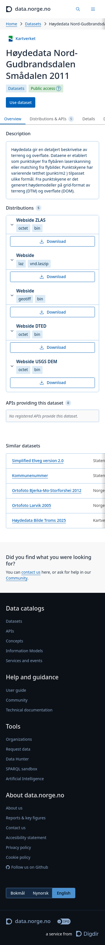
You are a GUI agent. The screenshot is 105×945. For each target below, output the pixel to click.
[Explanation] (58, 88)
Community (16, 578)
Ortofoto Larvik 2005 (31, 505)
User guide (16, 690)
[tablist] (52, 119)
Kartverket (22, 39)
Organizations (19, 739)
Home (11, 23)
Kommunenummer (30, 475)
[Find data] (78, 9)
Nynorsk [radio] (40, 893)
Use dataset (21, 102)
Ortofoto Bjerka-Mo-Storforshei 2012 (46, 490)
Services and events (24, 660)
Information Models (24, 650)
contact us (30, 572)
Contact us (15, 827)
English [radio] (63, 893)
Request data (18, 749)
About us (14, 808)
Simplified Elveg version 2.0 (38, 460)
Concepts (14, 641)
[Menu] (93, 9)
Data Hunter (17, 759)
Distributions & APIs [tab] (52, 119)
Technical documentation (29, 710)
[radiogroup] (40, 893)
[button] (52, 224)
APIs (10, 631)
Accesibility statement (26, 837)
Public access (43, 88)
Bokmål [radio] (18, 893)
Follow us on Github (27, 867)
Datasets (33, 23)
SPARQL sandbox (21, 768)
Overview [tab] (12, 118)
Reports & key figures (26, 817)
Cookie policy (18, 857)
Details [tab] (88, 118)
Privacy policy (18, 847)
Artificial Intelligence (25, 778)
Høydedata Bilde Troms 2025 (39, 520)
